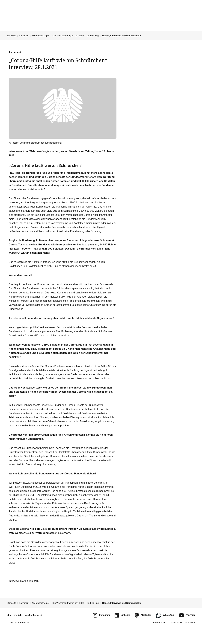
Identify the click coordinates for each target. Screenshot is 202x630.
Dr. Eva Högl (93, 35)
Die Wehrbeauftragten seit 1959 (68, 35)
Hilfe (9, 615)
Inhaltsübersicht (33, 615)
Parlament (24, 35)
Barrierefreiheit (160, 622)
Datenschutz (176, 622)
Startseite (11, 35)
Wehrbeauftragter (40, 35)
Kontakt (18, 615)
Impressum (189, 622)
